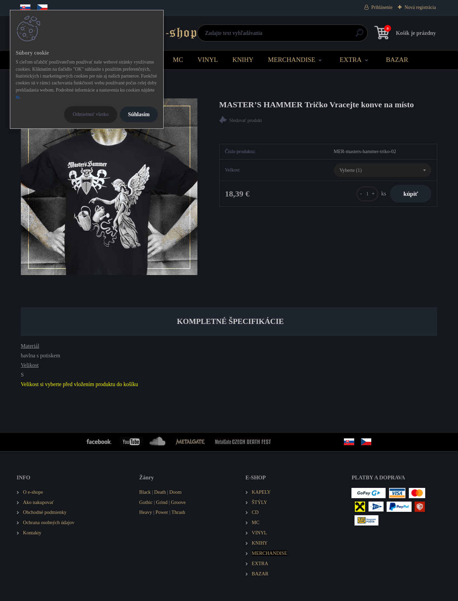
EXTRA (351, 59)
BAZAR (397, 59)
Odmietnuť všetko (91, 114)
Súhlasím (139, 114)
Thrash (178, 512)
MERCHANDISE (292, 59)
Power (161, 512)
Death (160, 492)
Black (145, 492)
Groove (178, 502)
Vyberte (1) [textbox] (350, 170)
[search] (311, 35)
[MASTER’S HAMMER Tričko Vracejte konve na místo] (109, 186)
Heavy (145, 512)
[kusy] (367, 194)
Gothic (146, 502)
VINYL (207, 59)
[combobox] (382, 170)
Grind (162, 502)
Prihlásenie (381, 7)
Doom (175, 492)
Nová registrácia (420, 7)
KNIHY (242, 59)
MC (178, 59)
